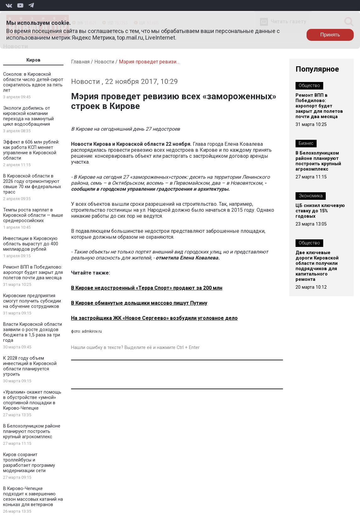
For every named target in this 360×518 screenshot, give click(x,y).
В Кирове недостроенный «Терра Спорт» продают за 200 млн (146, 288)
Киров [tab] (33, 60)
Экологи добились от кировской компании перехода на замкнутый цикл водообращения (28, 116)
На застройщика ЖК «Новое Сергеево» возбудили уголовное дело (154, 318)
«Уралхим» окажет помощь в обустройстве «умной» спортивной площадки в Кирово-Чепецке (32, 400)
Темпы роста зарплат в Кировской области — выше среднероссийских (33, 215)
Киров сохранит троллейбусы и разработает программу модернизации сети (29, 462)
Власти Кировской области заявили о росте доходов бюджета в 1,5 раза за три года (32, 332)
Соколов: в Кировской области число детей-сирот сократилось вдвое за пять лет (33, 82)
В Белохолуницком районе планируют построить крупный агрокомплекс (31, 431)
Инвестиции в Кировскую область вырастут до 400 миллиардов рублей (30, 244)
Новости (104, 62)
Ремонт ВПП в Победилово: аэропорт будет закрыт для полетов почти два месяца (33, 272)
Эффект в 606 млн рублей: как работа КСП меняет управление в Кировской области (31, 150)
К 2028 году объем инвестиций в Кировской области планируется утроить (30, 366)
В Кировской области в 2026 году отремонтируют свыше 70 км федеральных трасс (32, 184)
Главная (80, 62)
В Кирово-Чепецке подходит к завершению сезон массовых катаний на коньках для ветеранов (33, 496)
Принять (330, 34)
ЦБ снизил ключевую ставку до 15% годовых (320, 211)
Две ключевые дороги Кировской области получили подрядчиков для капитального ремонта (317, 266)
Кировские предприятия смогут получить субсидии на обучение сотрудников (32, 301)
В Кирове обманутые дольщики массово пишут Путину (139, 303)
